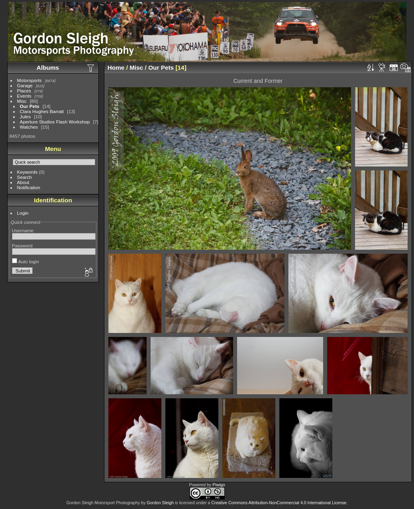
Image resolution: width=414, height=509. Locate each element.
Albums (48, 67)
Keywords (27, 171)
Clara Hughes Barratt (42, 111)
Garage (25, 85)
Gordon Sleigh (160, 502)
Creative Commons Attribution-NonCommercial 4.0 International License (278, 502)
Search (24, 177)
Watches (29, 126)
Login (23, 212)
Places (24, 90)
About (23, 182)
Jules (25, 116)
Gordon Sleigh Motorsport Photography (103, 502)
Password (22, 245)
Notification (28, 187)
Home (116, 67)
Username (22, 230)
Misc (22, 101)
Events (24, 95)
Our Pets (29, 106)
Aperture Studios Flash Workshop (55, 121)
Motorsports (29, 80)
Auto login (25, 261)
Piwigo (218, 484)
